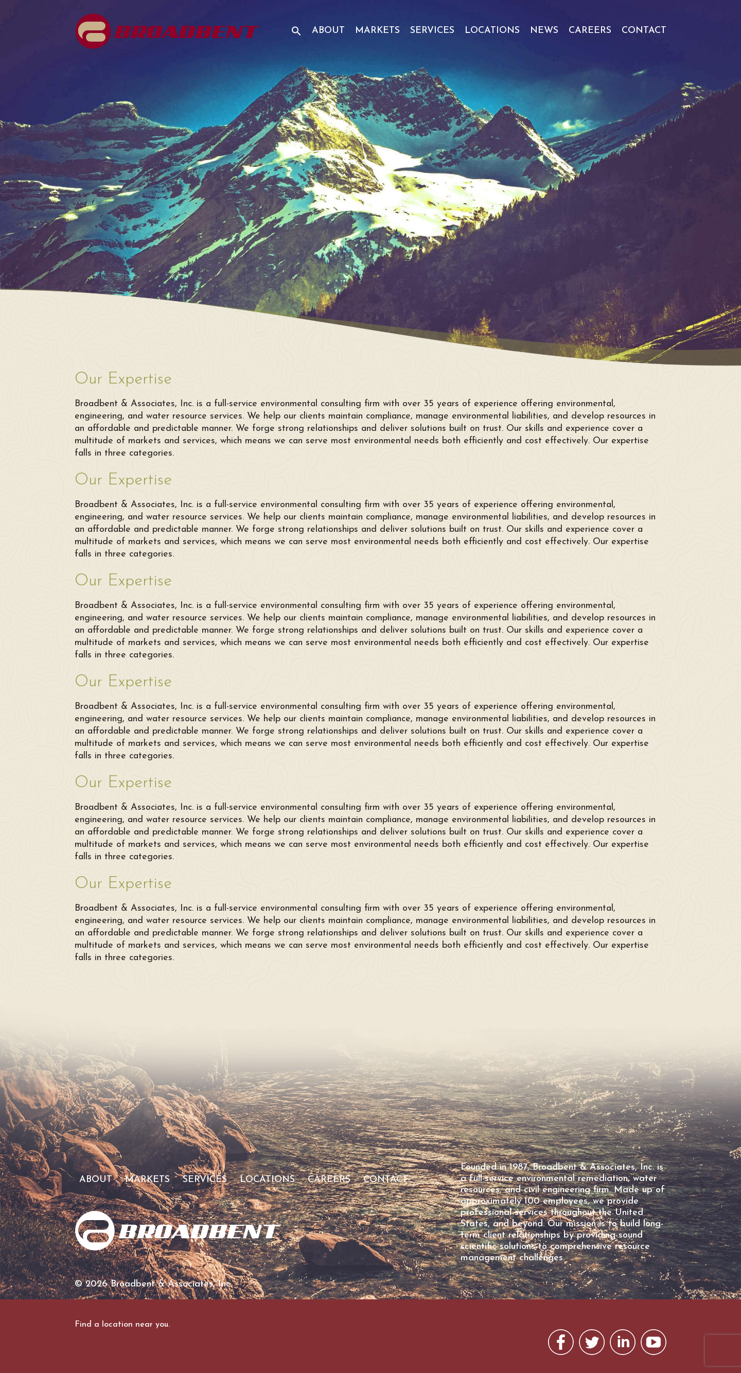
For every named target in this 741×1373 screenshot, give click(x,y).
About (328, 31)
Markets (377, 31)
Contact (644, 31)
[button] (293, 37)
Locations (492, 31)
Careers (590, 31)
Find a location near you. (122, 1324)
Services (432, 31)
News (544, 31)
